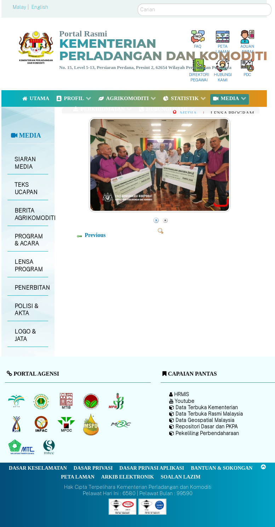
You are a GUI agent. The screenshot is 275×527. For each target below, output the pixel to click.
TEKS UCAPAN (26, 188)
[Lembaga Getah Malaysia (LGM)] (42, 401)
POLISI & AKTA (26, 310)
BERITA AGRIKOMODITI (31, 214)
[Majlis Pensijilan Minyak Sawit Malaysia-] (92, 424)
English (39, 7)
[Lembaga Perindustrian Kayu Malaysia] (67, 401)
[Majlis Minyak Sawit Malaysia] (67, 424)
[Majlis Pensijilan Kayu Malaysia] (50, 447)
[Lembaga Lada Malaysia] (116, 401)
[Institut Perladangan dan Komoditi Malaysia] (42, 424)
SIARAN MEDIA (25, 163)
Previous (95, 235)
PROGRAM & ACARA (29, 240)
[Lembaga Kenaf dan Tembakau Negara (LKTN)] (17, 424)
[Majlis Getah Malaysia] (120, 424)
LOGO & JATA (25, 335)
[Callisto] (122, 506)
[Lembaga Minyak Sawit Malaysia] (17, 401)
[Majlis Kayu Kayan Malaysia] (22, 447)
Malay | (21, 7)
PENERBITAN (31, 287)
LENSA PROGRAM (29, 266)
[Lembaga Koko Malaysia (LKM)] (92, 401)
